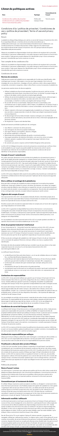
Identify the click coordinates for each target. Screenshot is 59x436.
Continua (29, 434)
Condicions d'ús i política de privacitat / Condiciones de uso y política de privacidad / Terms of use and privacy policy (29, 432)
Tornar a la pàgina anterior (50, 6)
